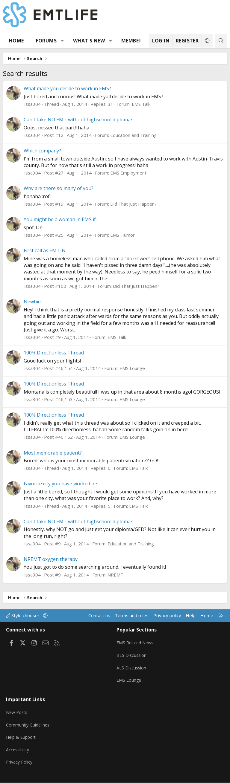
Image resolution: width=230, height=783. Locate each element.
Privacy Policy (20, 750)
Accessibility (18, 738)
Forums (46, 40)
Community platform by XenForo (95, 776)
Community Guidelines (29, 715)
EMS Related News (136, 640)
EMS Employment (128, 173)
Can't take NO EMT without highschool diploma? (78, 119)
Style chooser (23, 615)
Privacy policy (167, 615)
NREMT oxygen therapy (51, 559)
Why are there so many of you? (58, 188)
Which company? (42, 150)
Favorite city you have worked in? (61, 483)
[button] (62, 41)
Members (133, 40)
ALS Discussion (131, 664)
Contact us (99, 615)
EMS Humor (122, 235)
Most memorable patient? (53, 452)
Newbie (32, 301)
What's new (89, 40)
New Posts (17, 703)
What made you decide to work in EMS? (67, 88)
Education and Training (133, 135)
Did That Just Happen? (133, 204)
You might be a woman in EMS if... (61, 219)
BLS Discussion (131, 652)
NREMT (115, 575)
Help (191, 615)
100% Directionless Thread (54, 352)
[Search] (221, 41)
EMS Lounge (132, 368)
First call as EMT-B (44, 250)
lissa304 (32, 104)
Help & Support (22, 727)
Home (16, 40)
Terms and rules (132, 615)
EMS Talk (141, 104)
